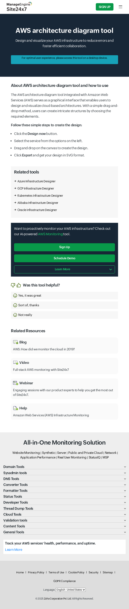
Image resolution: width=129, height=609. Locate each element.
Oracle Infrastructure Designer (37, 210)
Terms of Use (56, 572)
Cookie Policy (76, 572)
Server (61, 452)
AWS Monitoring (50, 234)
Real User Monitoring (72, 457)
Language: (49, 589)
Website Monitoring (26, 452)
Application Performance (37, 457)
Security (94, 572)
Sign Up (105, 7)
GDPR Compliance (64, 581)
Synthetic (48, 452)
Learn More (13, 550)
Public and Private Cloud (85, 452)
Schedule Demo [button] (64, 258)
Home (20, 572)
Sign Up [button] (64, 247)
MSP (106, 457)
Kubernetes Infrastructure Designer (40, 195)
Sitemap (108, 572)
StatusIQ (94, 457)
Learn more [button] (62, 269)
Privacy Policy (36, 572)
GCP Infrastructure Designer (35, 188)
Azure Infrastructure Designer (36, 181)
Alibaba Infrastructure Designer (37, 202)
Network (111, 452)
